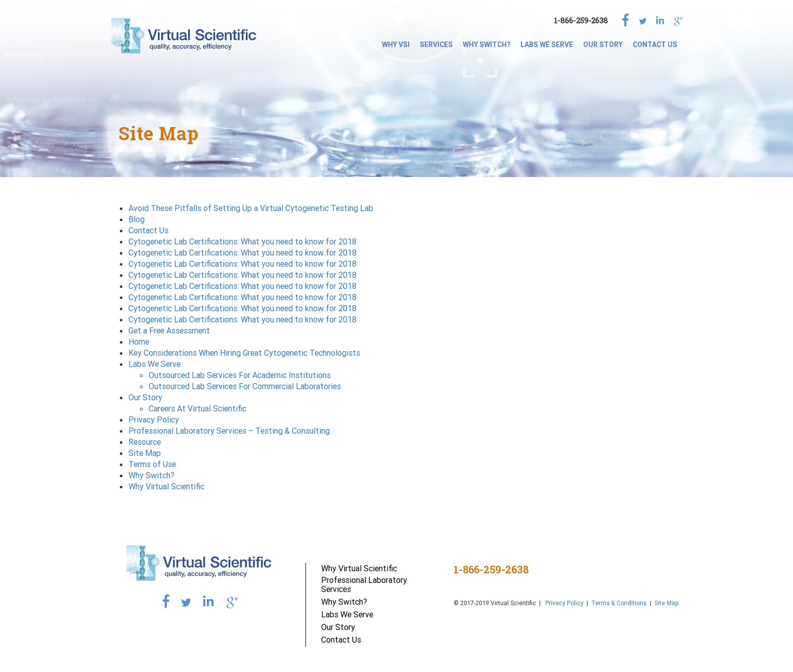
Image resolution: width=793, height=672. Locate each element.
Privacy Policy (153, 419)
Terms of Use (152, 464)
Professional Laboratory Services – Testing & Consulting (229, 431)
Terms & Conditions (619, 603)
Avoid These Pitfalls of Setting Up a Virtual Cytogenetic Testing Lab (250, 208)
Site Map (144, 453)
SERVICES (436, 44)
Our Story (603, 44)
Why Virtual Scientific (166, 486)
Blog (136, 219)
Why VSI (396, 44)
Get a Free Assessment (169, 330)
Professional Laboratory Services (364, 584)
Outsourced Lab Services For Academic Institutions (240, 375)
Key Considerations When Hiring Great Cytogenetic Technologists (244, 353)
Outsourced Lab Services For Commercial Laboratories (245, 386)
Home (138, 342)
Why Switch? (486, 44)
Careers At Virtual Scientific (197, 408)
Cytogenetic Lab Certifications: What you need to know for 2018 (242, 241)
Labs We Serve (546, 44)
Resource (144, 442)
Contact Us (655, 44)
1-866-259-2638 (581, 20)
